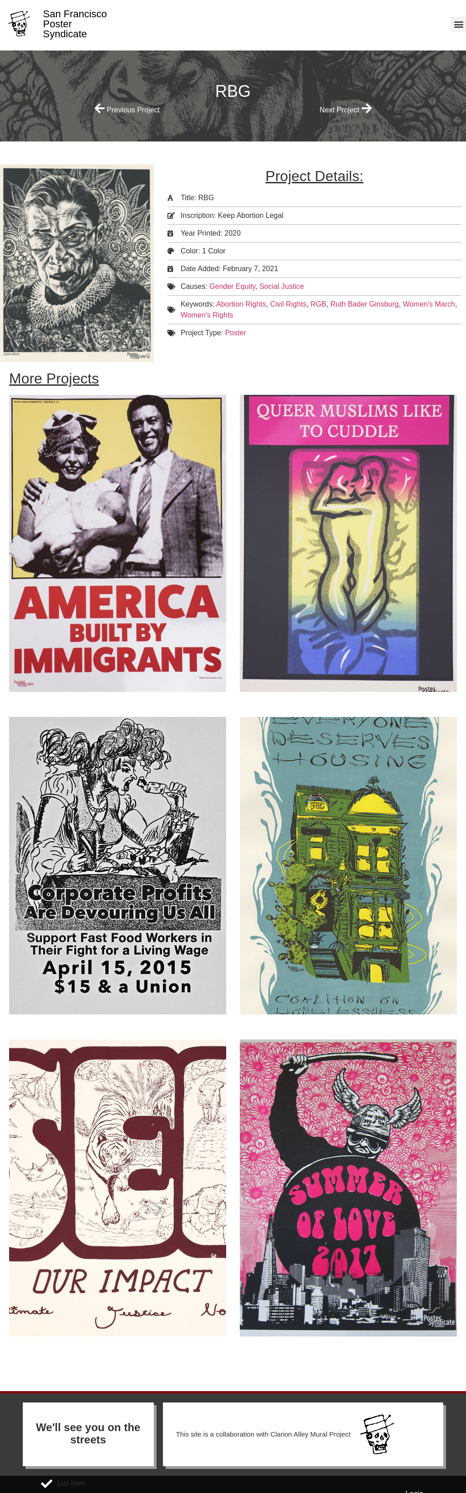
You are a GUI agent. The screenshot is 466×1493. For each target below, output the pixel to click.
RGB (318, 304)
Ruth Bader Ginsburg (364, 304)
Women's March (429, 304)
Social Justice (281, 286)
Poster (235, 333)
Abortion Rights (241, 304)
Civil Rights (288, 304)
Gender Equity (232, 286)
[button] (458, 24)
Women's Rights (207, 315)
